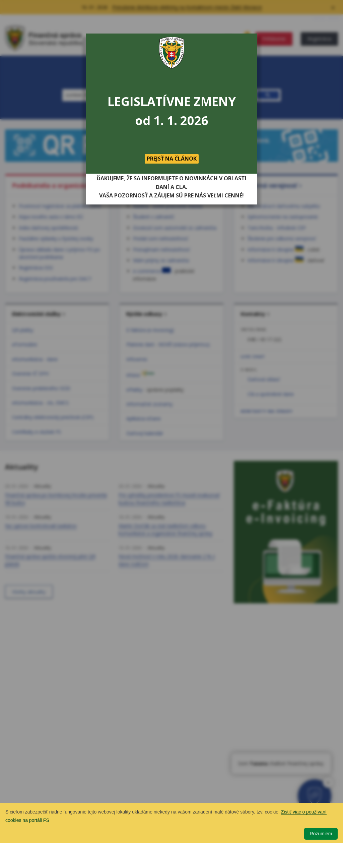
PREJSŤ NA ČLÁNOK (172, 158)
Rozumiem (321, 833)
